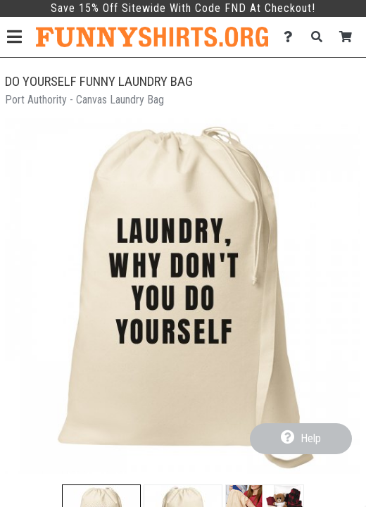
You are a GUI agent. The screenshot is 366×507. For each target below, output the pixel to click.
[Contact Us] (291, 37)
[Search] (320, 37)
